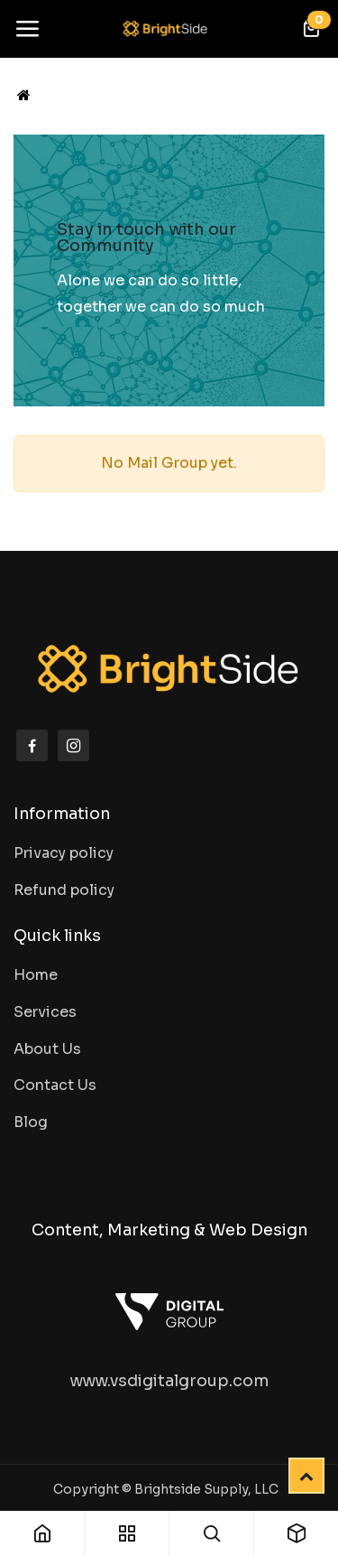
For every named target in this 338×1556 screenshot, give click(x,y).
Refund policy (64, 889)
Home (36, 974)
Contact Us (55, 1085)
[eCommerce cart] (310, 28)
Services (45, 1011)
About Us (47, 1048)
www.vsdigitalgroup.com (169, 1381)
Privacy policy (64, 852)
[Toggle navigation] (27, 28)
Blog (31, 1122)
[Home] (24, 95)
